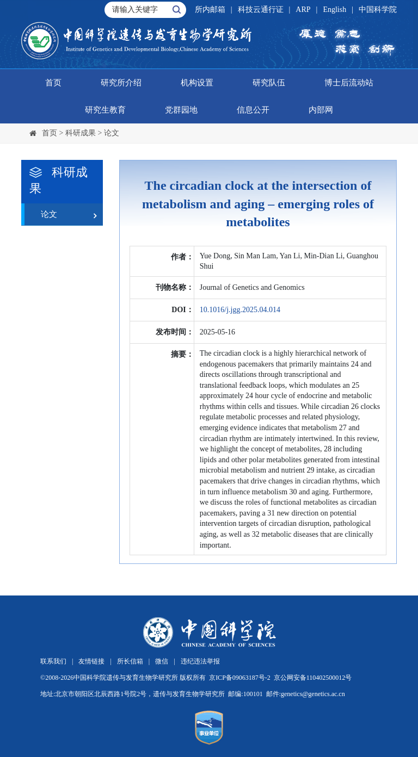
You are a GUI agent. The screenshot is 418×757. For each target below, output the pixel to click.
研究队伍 (269, 82)
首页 (53, 82)
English (334, 9)
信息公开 (253, 110)
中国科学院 (378, 9)
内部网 (321, 110)
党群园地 (181, 110)
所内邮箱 (210, 9)
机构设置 (197, 82)
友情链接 (91, 661)
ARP (303, 9)
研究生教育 (105, 110)
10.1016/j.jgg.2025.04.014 (240, 310)
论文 (111, 133)
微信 (161, 661)
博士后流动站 (348, 82)
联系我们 (53, 661)
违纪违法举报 (200, 661)
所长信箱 (130, 661)
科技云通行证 (261, 9)
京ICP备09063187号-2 (240, 677)
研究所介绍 (121, 82)
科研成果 (80, 133)
